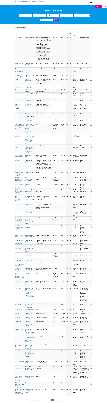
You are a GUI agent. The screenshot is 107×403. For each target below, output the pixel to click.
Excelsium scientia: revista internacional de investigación (19, 264)
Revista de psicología (19, 361)
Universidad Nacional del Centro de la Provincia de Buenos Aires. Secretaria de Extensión (29, 248)
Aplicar (56, 19)
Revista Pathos (28, 382)
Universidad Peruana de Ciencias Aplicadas (29, 377)
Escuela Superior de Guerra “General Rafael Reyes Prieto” (29, 198)
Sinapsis (17, 203)
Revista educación (19, 350)
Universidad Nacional (29, 225)
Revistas (17, 1)
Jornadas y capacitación (38, 1)
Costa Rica (27, 227)
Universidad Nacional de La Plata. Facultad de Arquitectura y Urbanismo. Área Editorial (29, 339)
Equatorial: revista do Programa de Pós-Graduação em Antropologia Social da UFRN (19, 392)
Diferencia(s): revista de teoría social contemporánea (19, 219)
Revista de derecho (19, 119)
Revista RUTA (18, 288)
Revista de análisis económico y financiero (19, 345)
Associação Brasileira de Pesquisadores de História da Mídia (29, 368)
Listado (99, 6)
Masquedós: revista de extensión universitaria (19, 247)
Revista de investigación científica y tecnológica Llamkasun (18, 105)
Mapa (105, 6)
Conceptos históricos (19, 253)
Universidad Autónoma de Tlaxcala (28, 81)
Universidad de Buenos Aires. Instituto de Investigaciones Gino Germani (29, 220)
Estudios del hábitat (19, 336)
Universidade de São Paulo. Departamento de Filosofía (29, 236)
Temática (35, 13)
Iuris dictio (17, 160)
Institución (76, 13)
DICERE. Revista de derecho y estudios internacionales (19, 242)
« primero (31, 400)
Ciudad (61, 13)
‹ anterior (37, 400)
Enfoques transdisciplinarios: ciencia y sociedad (19, 329)
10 (55, 400)
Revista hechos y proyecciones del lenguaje (18, 156)
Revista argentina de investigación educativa (19, 186)
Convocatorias (26, 1)
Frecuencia (42, 17)
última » (76, 400)
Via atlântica (17, 93)
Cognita (16, 79)
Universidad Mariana (29, 263)
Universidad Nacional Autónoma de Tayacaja (29, 104)
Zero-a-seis (17, 211)
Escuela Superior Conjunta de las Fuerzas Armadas (29, 270)
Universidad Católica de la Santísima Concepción (29, 120)
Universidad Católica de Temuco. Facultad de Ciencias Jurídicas (29, 136)
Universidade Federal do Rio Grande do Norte (29, 391)
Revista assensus (19, 89)
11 (57, 400)
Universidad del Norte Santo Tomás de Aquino (29, 65)
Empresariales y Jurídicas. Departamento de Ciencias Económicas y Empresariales (29, 295)
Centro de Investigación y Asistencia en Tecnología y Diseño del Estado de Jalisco (29, 331)
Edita (81, 35)
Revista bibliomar (19, 99)
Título (20, 13)
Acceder (89, 2)
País (48, 13)
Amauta (17, 313)
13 (63, 400)
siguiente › (70, 400)
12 (60, 400)
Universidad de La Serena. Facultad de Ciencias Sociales (29, 289)
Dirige (74, 35)
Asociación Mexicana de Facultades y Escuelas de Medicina (29, 115)
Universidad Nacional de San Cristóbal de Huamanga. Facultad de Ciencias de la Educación (29, 353)
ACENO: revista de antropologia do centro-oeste (19, 174)
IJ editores (27, 273)
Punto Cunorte (18, 281)
